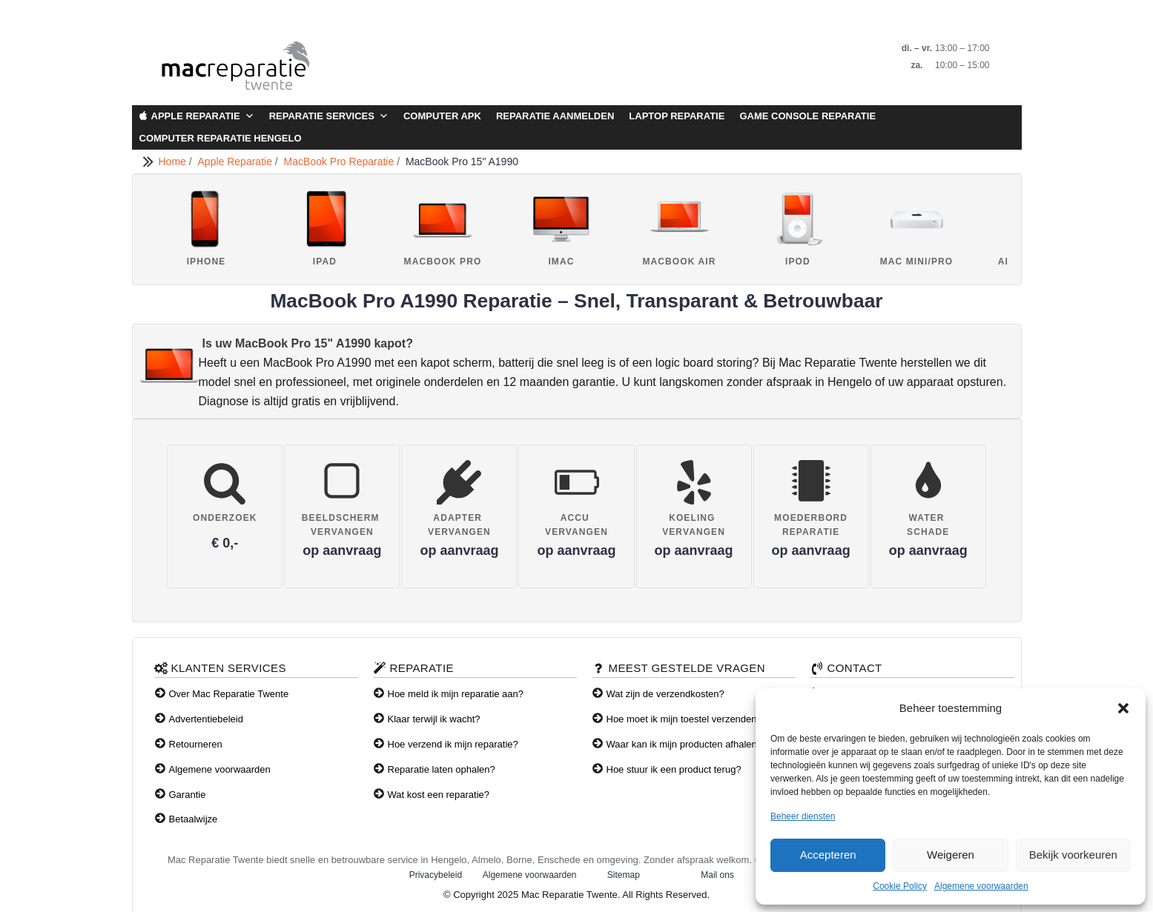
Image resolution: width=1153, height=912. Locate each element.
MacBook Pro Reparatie (340, 161)
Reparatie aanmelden (555, 116)
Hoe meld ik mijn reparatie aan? (456, 693)
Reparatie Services (329, 116)
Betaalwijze (193, 819)
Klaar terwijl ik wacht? (434, 719)
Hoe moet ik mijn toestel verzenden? (684, 719)
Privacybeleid (435, 875)
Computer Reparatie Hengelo (220, 138)
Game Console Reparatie (807, 116)
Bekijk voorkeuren (1073, 854)
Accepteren (828, 854)
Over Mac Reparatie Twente (229, 693)
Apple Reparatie (202, 116)
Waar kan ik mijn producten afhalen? (685, 744)
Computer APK (442, 116)
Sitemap (623, 875)
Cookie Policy (900, 886)
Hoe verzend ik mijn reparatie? (453, 744)
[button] (1123, 708)
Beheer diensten (802, 816)
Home (174, 161)
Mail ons (717, 875)
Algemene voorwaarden (981, 886)
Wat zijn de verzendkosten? (665, 693)
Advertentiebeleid (206, 719)
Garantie (187, 794)
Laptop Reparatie (676, 116)
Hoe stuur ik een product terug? (674, 769)
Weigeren (950, 854)
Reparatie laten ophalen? (441, 769)
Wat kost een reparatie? (439, 794)
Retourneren (195, 744)
